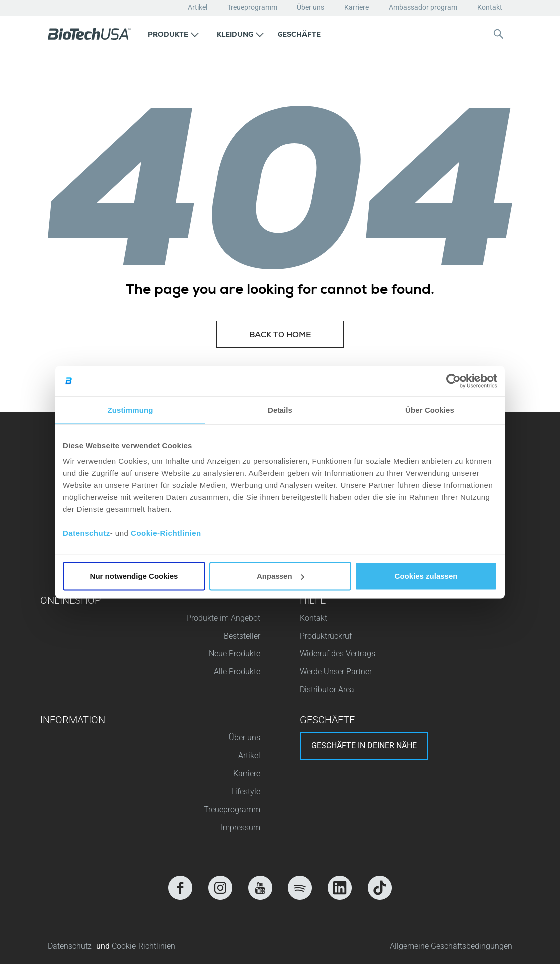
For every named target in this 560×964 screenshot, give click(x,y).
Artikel (197, 7)
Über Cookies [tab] (429, 409)
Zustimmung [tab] (130, 409)
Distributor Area (327, 689)
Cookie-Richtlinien (166, 533)
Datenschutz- (72, 946)
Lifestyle (245, 791)
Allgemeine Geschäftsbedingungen (451, 946)
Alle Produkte (237, 671)
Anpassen (280, 576)
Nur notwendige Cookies (134, 576)
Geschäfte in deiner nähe (364, 745)
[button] (173, 34)
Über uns (310, 7)
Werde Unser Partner (336, 671)
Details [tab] (280, 409)
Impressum (240, 827)
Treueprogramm (252, 7)
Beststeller (242, 636)
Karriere (356, 7)
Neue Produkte (234, 653)
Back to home (280, 336)
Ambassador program (423, 7)
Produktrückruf (326, 636)
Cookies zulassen (426, 576)
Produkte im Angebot (223, 618)
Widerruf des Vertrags (337, 653)
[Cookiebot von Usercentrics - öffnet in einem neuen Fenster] (453, 380)
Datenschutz (86, 533)
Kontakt (489, 7)
